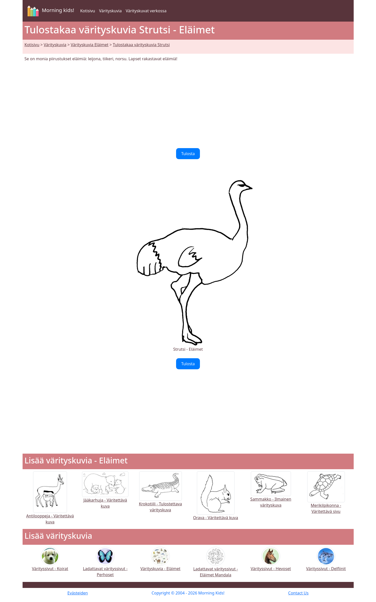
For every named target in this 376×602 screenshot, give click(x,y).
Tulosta (188, 153)
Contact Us (298, 593)
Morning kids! (50, 10)
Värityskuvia (110, 11)
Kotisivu (87, 11)
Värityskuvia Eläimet (89, 44)
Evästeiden (77, 593)
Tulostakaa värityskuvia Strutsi (141, 44)
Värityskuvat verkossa (146, 11)
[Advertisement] (188, 105)
